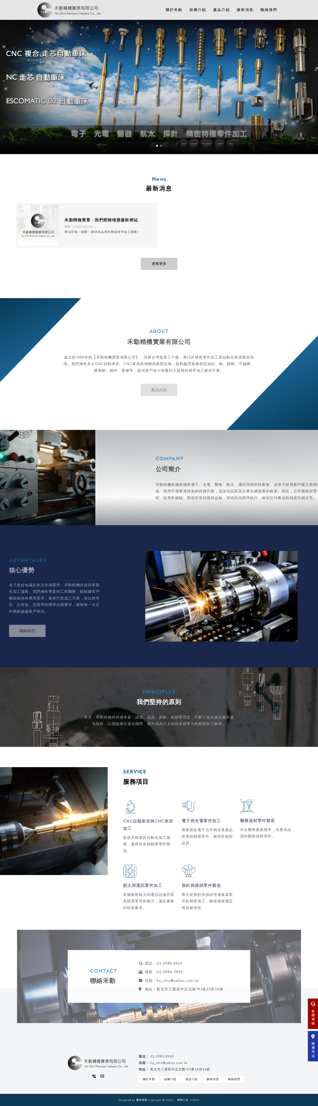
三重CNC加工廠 (141, 1092)
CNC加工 (217, 1092)
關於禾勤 (174, 10)
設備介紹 (197, 10)
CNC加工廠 (102, 1092)
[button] (157, 146)
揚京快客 (141, 1100)
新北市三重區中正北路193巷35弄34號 (180, 1069)
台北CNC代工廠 (179, 1092)
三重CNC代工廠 (200, 1092)
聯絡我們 (268, 10)
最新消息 (245, 10)
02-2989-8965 (162, 1056)
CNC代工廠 (160, 1092)
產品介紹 (221, 10)
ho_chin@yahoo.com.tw (169, 1063)
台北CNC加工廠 (120, 1092)
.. (175, 1100)
